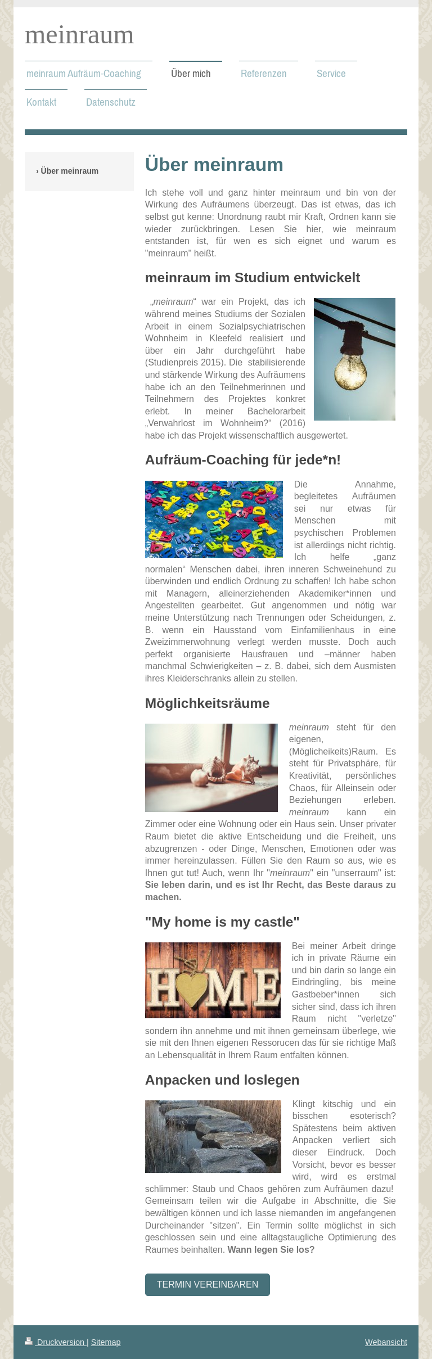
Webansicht (386, 1342)
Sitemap (106, 1342)
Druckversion (56, 1342)
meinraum (79, 34)
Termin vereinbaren (207, 1284)
